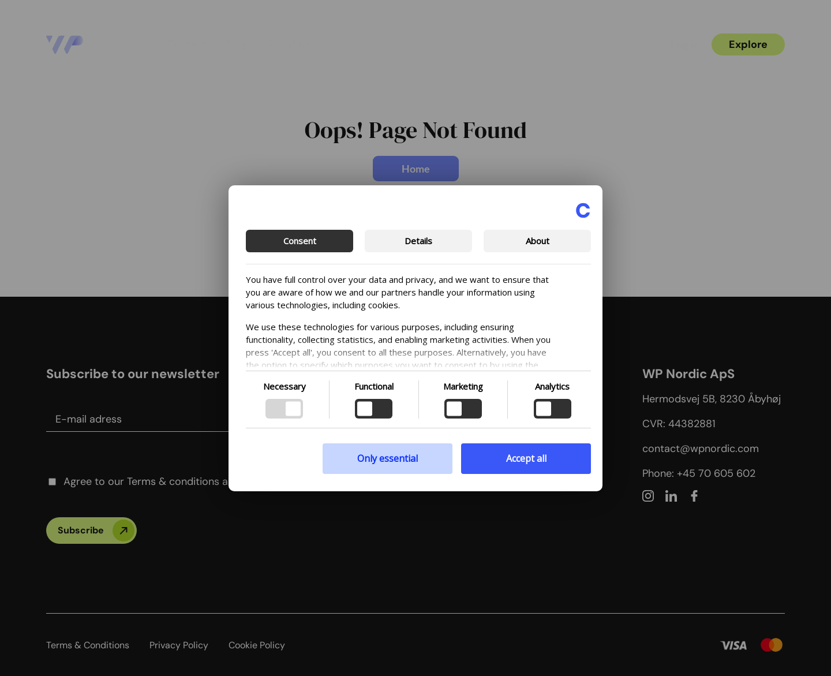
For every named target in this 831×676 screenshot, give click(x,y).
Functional (374, 386)
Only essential (387, 458)
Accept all (526, 458)
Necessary (284, 386)
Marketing (463, 386)
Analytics (552, 386)
